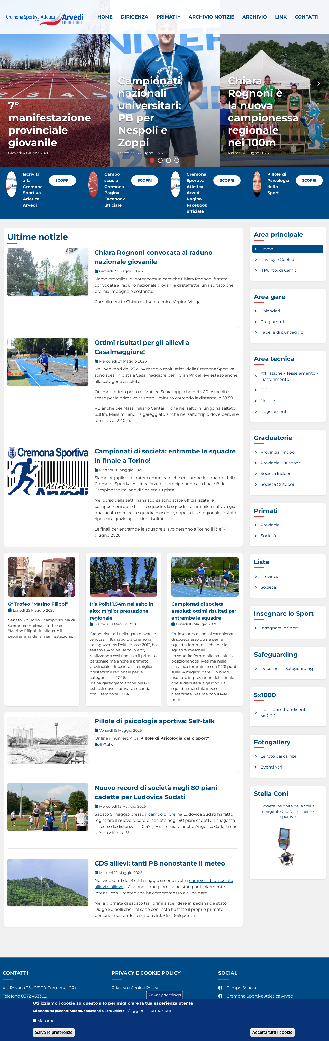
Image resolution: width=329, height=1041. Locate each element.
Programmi (272, 321)
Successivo (319, 83)
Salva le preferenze (53, 1032)
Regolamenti (274, 411)
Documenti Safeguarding (287, 668)
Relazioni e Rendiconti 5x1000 (284, 712)
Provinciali (271, 525)
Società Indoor (275, 473)
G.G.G (266, 389)
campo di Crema (165, 814)
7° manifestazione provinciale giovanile (49, 124)
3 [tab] (168, 160)
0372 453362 (34, 996)
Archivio (254, 17)
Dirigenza (134, 17)
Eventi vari (271, 767)
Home (105, 17)
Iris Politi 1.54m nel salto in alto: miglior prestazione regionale (121, 611)
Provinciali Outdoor (280, 463)
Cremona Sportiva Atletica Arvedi (256, 996)
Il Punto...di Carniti (279, 270)
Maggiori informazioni (148, 1010)
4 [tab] (176, 160)
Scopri (62, 180)
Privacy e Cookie (277, 259)
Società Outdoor (277, 484)
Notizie (268, 400)
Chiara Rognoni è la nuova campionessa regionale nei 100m (263, 111)
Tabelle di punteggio (282, 332)
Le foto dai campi (278, 756)
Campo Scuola (237, 987)
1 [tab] (152, 160)
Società (268, 535)
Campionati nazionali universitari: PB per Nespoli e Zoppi (149, 111)
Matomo (46, 1020)
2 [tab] (160, 160)
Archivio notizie (211, 17)
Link (281, 17)
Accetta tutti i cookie (272, 1032)
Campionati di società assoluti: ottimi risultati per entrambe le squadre (203, 611)
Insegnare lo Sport (279, 627)
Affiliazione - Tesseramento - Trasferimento (289, 376)
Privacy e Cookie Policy (135, 987)
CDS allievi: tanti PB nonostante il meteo (160, 863)
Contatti (307, 17)
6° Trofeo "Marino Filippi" (38, 604)
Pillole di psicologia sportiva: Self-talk (155, 721)
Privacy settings (164, 995)
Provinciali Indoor (278, 452)
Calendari (270, 310)
